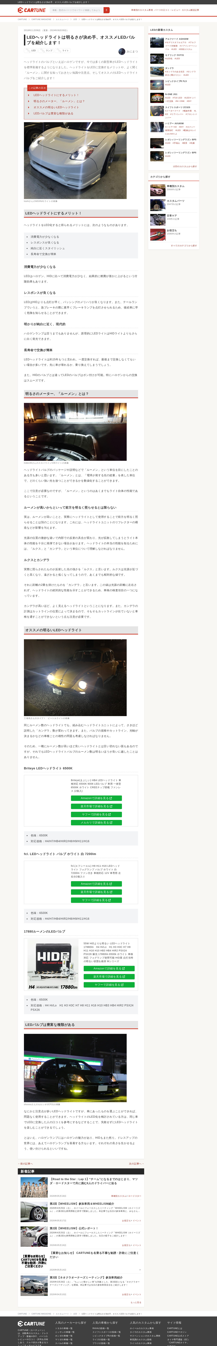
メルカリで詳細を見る (96, 822)
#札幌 (192, 143)
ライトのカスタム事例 (141, 1343)
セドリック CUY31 (174, 55)
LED (30, 50)
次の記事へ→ (136, 1163)
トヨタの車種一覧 (64, 1328)
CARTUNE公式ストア (178, 1336)
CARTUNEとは (174, 1328)
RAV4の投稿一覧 (101, 1328)
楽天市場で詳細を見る (96, 806)
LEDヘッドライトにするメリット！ (56, 95)
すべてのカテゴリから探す (184, 245)
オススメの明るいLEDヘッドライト (56, 107)
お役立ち (126, 1220)
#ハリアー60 (171, 127)
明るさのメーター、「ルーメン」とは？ (59, 101)
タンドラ (169, 68)
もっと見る (136, 1302)
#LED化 (169, 59)
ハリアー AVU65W (174, 123)
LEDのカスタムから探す (185, 166)
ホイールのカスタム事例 (142, 1328)
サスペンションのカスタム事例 (145, 1336)
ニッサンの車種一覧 (65, 1332)
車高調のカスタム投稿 (141, 1339)
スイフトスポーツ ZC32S (177, 107)
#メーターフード (172, 111)
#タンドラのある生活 (174, 72)
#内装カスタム (185, 49)
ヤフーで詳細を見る (96, 814)
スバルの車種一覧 (64, 1343)
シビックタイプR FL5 (176, 81)
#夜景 (184, 143)
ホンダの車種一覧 (64, 1336)
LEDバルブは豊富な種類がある (54, 113)
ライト (62, 50)
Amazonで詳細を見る (96, 798)
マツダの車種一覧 (64, 1339)
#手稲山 (176, 143)
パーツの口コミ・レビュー (167, 10)
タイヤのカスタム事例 (141, 1332)
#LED (174, 49)
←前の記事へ (25, 1163)
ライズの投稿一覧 (101, 1339)
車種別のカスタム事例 (142, 10)
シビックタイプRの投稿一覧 (106, 1336)
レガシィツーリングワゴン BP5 (180, 139)
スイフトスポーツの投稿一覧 (107, 1332)
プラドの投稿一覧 (101, 1343)
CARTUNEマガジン (177, 1332)
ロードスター (134, 1196)
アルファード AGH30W (176, 39)
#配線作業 (187, 111)
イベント (137, 1220)
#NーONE (180, 101)
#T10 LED (177, 98)
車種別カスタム (118, 1196)
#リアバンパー (177, 114)
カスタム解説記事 (190, 10)
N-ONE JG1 (171, 94)
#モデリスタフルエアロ (175, 42)
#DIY (189, 101)
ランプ (46, 50)
